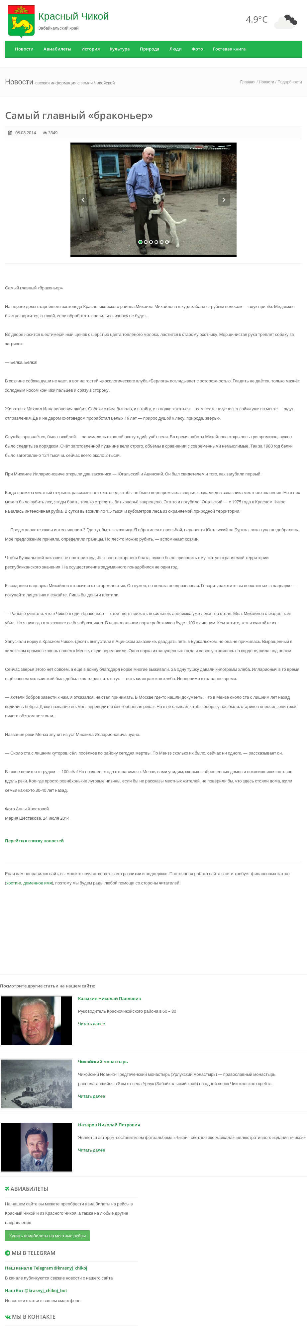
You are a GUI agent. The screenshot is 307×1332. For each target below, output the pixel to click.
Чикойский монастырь (103, 1062)
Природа (149, 49)
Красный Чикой (73, 16)
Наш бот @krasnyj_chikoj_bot (36, 1290)
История (90, 49)
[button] (82, 225)
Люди (175, 49)
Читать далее (91, 1024)
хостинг (13, 883)
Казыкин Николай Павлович (109, 998)
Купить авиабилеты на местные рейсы (47, 1236)
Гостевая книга (229, 49)
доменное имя (37, 883)
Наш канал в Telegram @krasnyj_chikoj (46, 1268)
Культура (120, 49)
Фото (197, 49)
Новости (24, 49)
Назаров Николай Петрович (109, 1125)
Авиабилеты (57, 49)
